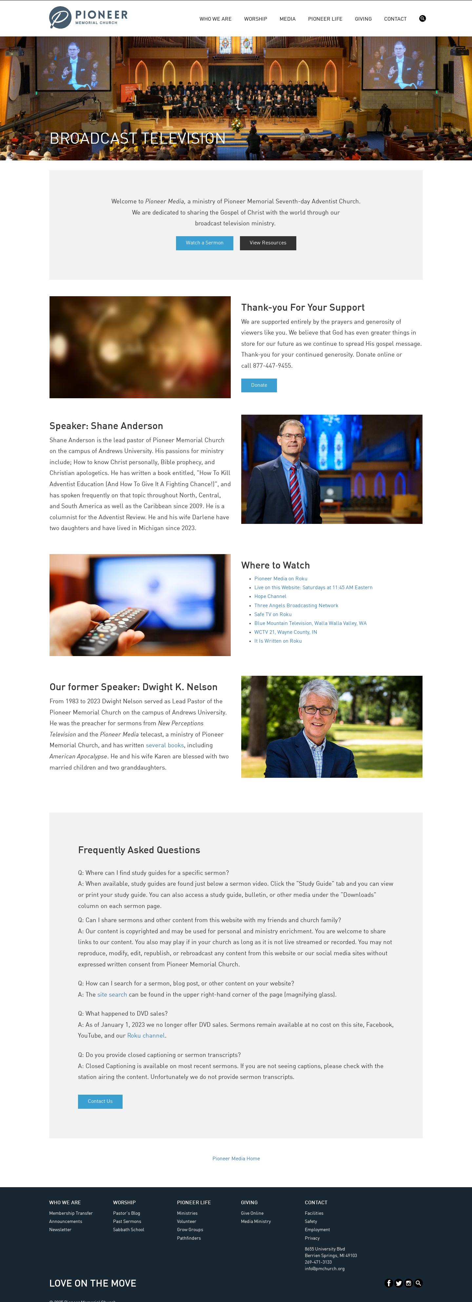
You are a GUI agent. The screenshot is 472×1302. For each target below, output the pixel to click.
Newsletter (60, 1230)
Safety (311, 1221)
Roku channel (146, 1036)
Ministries (187, 1213)
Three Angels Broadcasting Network (296, 606)
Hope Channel (270, 596)
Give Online (252, 1213)
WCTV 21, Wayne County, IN (285, 632)
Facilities (314, 1213)
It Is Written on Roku (278, 641)
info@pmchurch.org (325, 1269)
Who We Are (216, 19)
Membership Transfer (71, 1213)
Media (288, 19)
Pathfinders (189, 1238)
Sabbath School (128, 1230)
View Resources (268, 243)
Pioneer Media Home (236, 1159)
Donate (259, 385)
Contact (395, 19)
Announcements (65, 1221)
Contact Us (100, 1101)
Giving (363, 19)
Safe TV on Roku (273, 614)
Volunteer (186, 1221)
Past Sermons (127, 1221)
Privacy (312, 1238)
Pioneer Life (325, 19)
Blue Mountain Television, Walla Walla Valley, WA (310, 623)
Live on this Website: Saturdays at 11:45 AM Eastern (313, 587)
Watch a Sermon (205, 243)
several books (165, 745)
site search (112, 995)
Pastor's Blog (126, 1213)
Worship (255, 19)
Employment (317, 1230)
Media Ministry (256, 1221)
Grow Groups (190, 1230)
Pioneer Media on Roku (280, 579)
